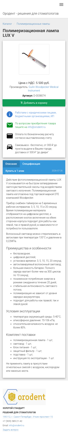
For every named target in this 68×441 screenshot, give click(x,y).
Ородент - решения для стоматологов (31, 13)
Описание (11, 163)
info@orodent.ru (36, 127)
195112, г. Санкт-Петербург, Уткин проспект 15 (28, 416)
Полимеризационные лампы (33, 23)
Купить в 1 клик (15, 170)
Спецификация (31, 163)
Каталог (7, 23)
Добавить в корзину (33, 102)
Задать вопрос (10, 429)
